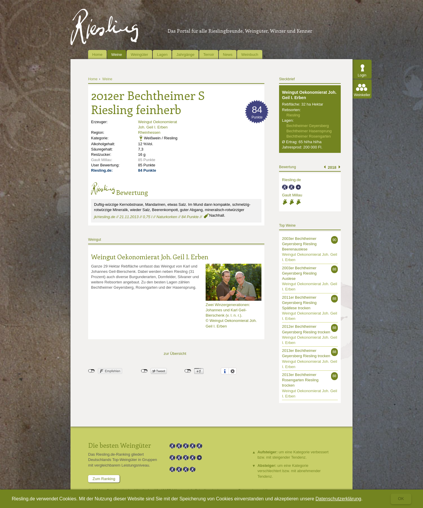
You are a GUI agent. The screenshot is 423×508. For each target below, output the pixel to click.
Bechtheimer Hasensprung (309, 131)
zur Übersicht (175, 353)
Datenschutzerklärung (338, 498)
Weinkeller (362, 95)
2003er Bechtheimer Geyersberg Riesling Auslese (299, 273)
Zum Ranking (104, 479)
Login (362, 75)
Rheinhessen (149, 132)
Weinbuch (249, 54)
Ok (401, 498)
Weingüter (139, 54)
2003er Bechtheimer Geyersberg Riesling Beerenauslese (299, 243)
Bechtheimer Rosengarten (308, 136)
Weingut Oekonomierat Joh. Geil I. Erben (149, 256)
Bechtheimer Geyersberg (307, 125)
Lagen (162, 54)
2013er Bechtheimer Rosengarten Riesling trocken (300, 379)
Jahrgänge (185, 54)
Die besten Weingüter (119, 445)
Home (97, 54)
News (228, 54)
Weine (116, 54)
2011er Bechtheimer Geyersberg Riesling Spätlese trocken (299, 302)
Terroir (208, 54)
